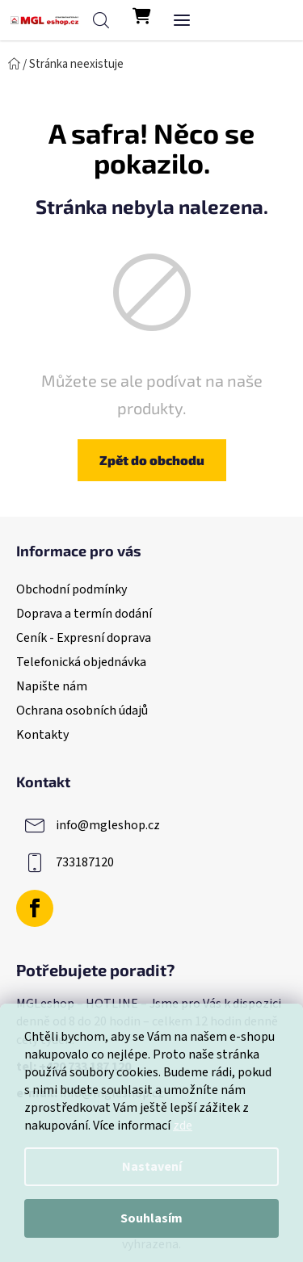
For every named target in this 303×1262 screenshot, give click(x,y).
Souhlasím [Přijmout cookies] (151, 1218)
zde (182, 1125)
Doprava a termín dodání (84, 614)
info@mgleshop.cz (108, 825)
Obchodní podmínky (71, 589)
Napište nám (51, 686)
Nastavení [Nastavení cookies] (152, 1167)
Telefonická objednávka (81, 662)
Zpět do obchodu (151, 459)
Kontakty (42, 735)
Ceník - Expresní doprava (83, 638)
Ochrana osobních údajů (82, 710)
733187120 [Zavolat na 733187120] (85, 862)
